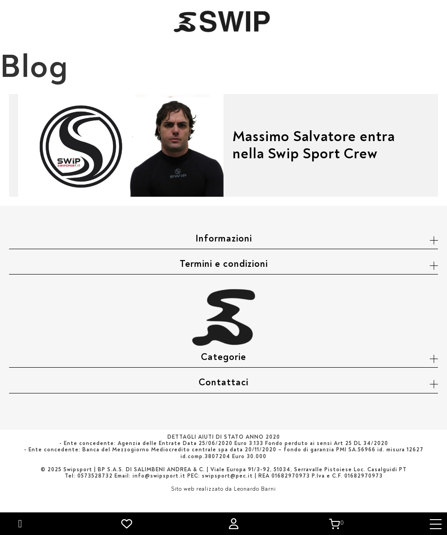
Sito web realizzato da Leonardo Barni (223, 489)
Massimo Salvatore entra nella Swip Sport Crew (314, 145)
